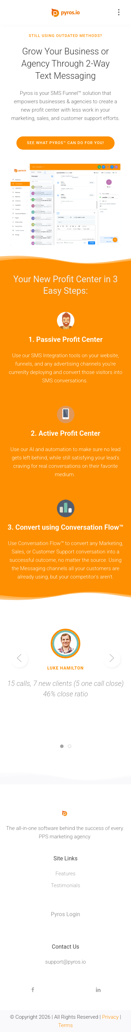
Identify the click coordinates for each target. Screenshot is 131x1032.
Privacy (110, 1017)
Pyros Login (65, 914)
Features (65, 873)
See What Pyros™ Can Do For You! (65, 143)
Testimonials (65, 885)
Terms (65, 1025)
